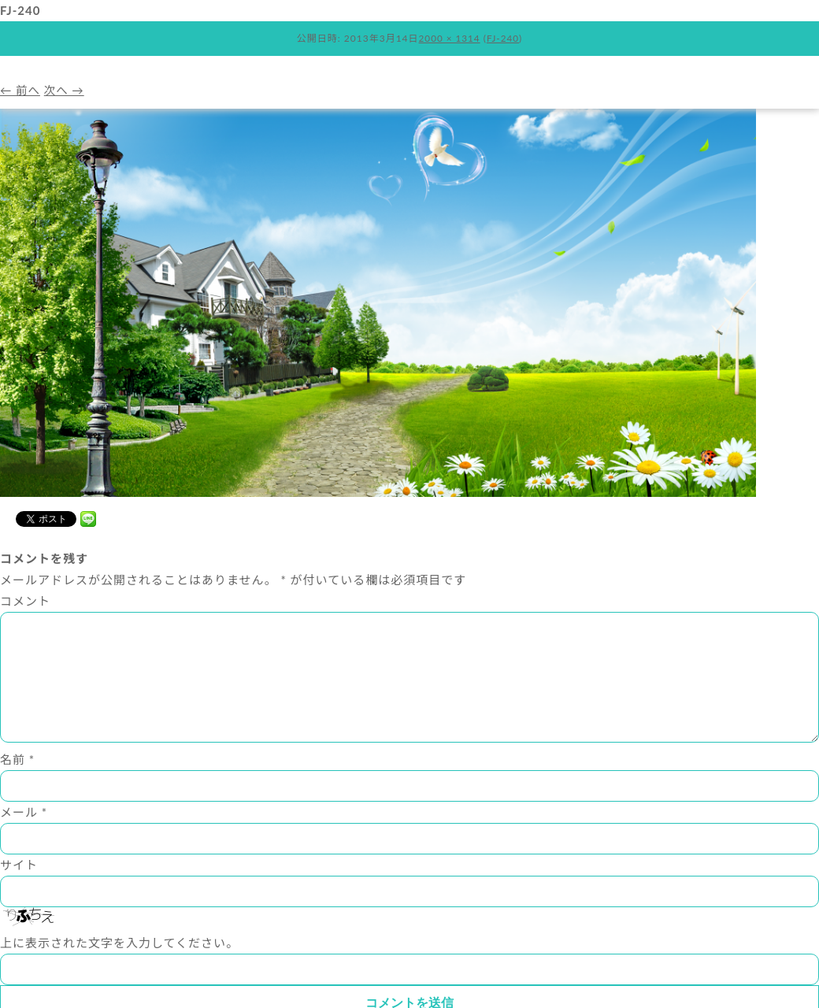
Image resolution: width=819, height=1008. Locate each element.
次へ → (66, 90)
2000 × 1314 (448, 38)
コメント (25, 601)
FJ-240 (503, 38)
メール (23, 837)
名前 (17, 784)
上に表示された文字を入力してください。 (119, 968)
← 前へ (21, 90)
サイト (19, 890)
